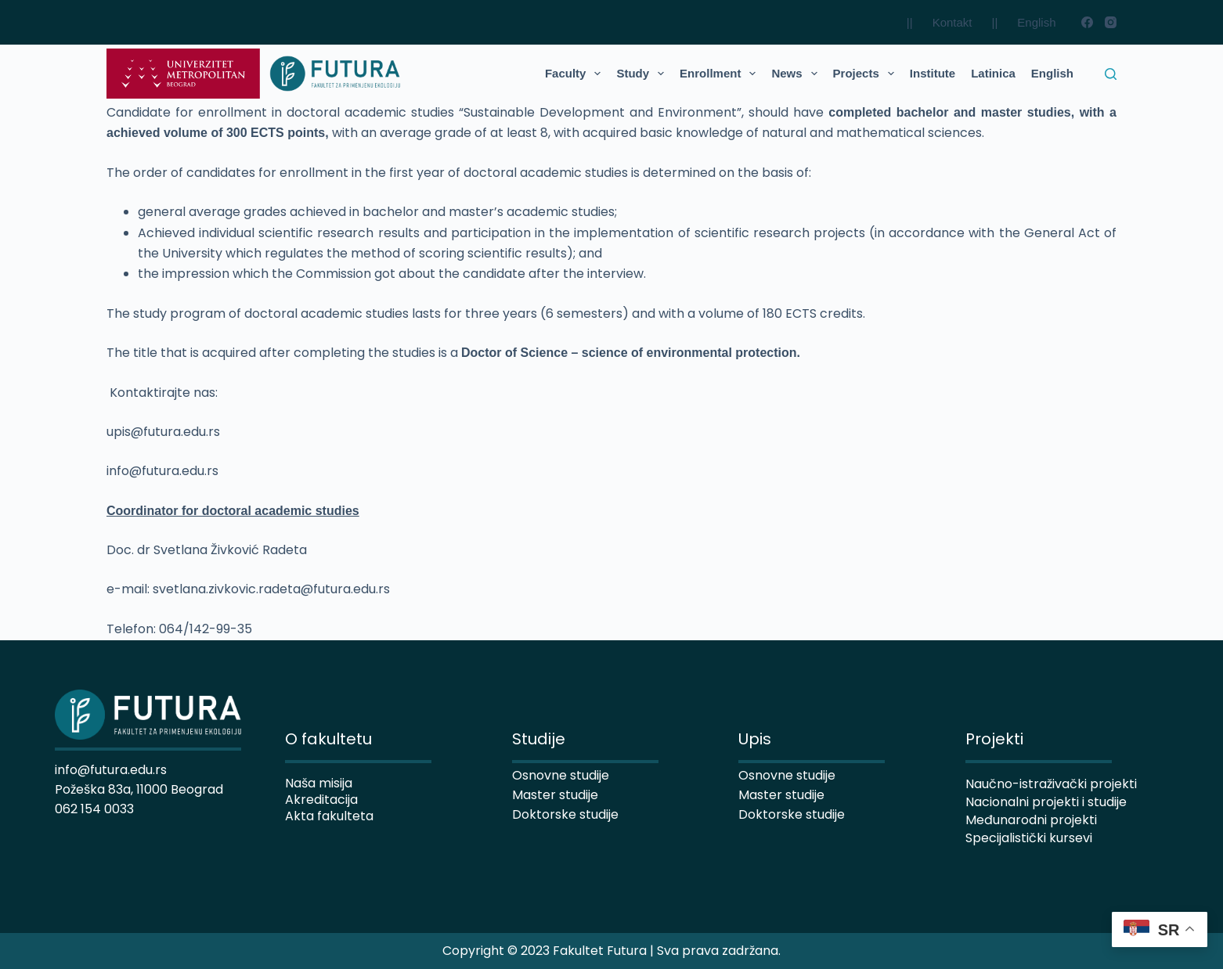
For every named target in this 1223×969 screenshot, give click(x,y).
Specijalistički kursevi (1028, 838)
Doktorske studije (791, 814)
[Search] (1111, 74)
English (1036, 22)
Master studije (781, 795)
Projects (866, 73)
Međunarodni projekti (1031, 820)
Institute (932, 73)
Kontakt (952, 22)
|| (910, 22)
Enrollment (721, 73)
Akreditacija (321, 800)
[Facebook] (1087, 22)
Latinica (993, 73)
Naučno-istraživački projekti (1051, 784)
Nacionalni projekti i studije (1046, 802)
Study (643, 73)
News (797, 73)
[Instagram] (1111, 22)
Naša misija (318, 783)
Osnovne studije (786, 775)
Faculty (576, 73)
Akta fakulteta (329, 816)
